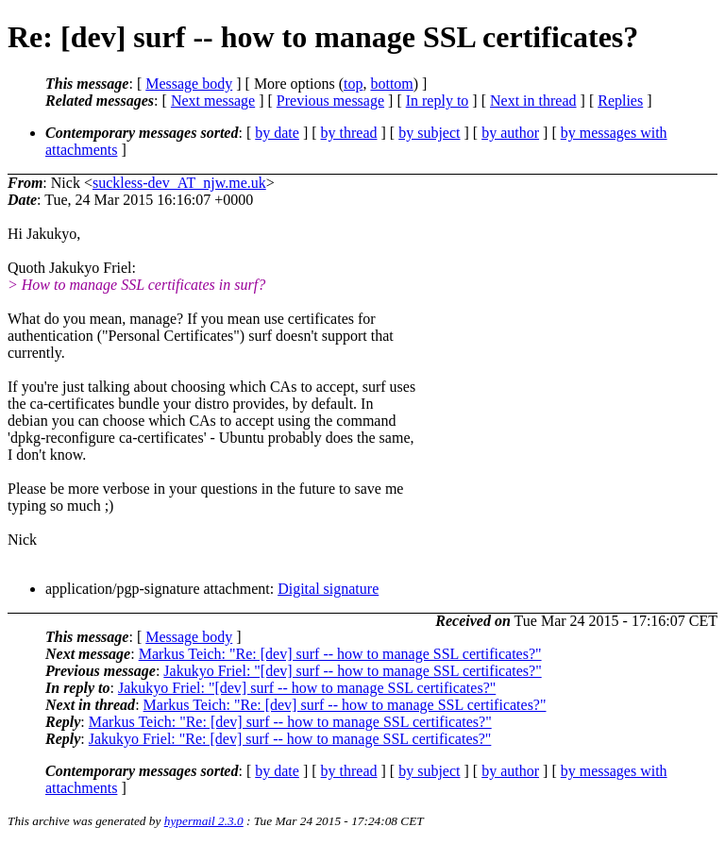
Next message (213, 101)
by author (510, 133)
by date (277, 133)
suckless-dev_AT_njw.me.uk (179, 183)
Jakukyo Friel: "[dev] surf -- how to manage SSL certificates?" (352, 671)
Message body (188, 84)
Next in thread (533, 101)
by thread (349, 133)
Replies (620, 101)
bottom (391, 84)
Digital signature (328, 589)
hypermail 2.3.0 (204, 821)
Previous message (330, 101)
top (353, 84)
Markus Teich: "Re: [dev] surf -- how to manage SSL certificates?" (340, 654)
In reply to (437, 101)
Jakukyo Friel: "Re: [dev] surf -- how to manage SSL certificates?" (290, 739)
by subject (429, 133)
